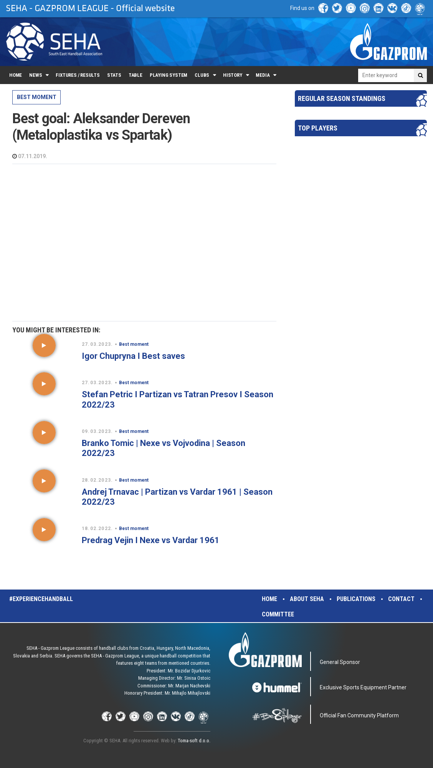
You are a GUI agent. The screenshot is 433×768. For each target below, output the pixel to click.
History (232, 75)
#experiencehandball (41, 599)
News (35, 75)
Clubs (202, 75)
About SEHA (307, 599)
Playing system (168, 75)
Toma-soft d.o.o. (194, 740)
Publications (356, 599)
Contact (401, 599)
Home (15, 75)
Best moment (36, 97)
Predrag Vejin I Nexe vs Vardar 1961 (151, 540)
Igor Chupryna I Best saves (133, 356)
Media (262, 75)
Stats (114, 75)
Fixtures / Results (78, 75)
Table (135, 75)
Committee (278, 614)
